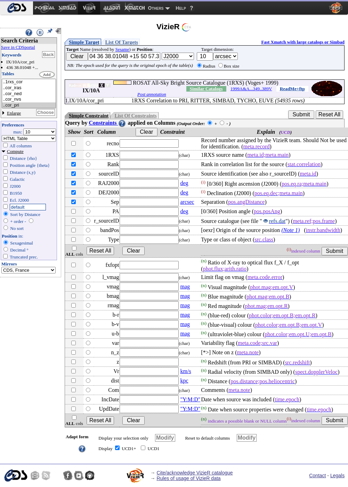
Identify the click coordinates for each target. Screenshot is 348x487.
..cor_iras (29, 88)
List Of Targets (121, 42)
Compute (15, 151)
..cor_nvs (29, 99)
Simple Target (84, 42)
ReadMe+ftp (292, 88)
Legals (337, 475)
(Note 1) (290, 230)
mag (185, 286)
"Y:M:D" (190, 399)
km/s (185, 371)
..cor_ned (29, 94)
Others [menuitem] (156, 8)
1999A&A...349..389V (251, 88)
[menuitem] (16, 8)
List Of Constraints (135, 115)
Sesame (122, 49)
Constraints (107, 123)
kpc (184, 381)
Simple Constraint (88, 115)
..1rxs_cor (29, 82)
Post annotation (151, 94)
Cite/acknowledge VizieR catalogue (194, 473)
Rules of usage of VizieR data (188, 478)
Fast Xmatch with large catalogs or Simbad (303, 42)
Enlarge (14, 113)
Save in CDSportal (18, 47)
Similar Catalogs (206, 88)
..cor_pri (29, 105)
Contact (317, 475)
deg (184, 183)
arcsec (187, 202)
